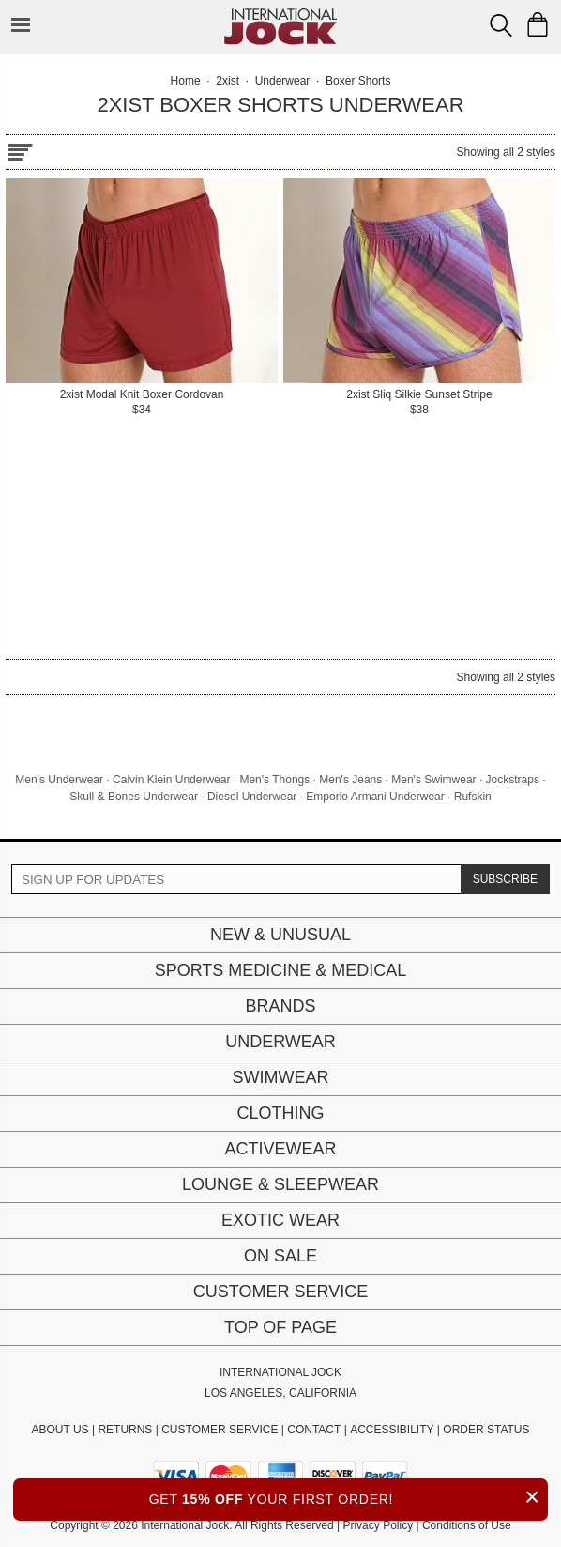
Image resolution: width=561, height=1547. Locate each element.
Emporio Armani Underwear (375, 796)
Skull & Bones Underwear (133, 796)
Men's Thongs (274, 779)
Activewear (280, 1148)
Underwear (280, 1041)
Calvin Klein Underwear (171, 779)
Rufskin (473, 796)
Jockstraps (512, 779)
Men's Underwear (59, 779)
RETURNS (125, 1429)
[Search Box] (501, 25)
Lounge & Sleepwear (280, 1184)
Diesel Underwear (251, 796)
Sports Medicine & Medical (281, 970)
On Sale (280, 1255)
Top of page (280, 1327)
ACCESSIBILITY (391, 1429)
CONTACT (314, 1429)
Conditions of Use (466, 1525)
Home (186, 80)
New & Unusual (280, 934)
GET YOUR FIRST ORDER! (348, 1496)
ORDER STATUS (486, 1429)
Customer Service (280, 1291)
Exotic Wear (280, 1220)
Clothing (280, 1113)
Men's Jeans (350, 779)
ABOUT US (59, 1429)
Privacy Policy (377, 1525)
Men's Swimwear (433, 779)
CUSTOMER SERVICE (219, 1429)
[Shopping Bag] (537, 24)
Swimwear (281, 1077)
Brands (280, 1006)
